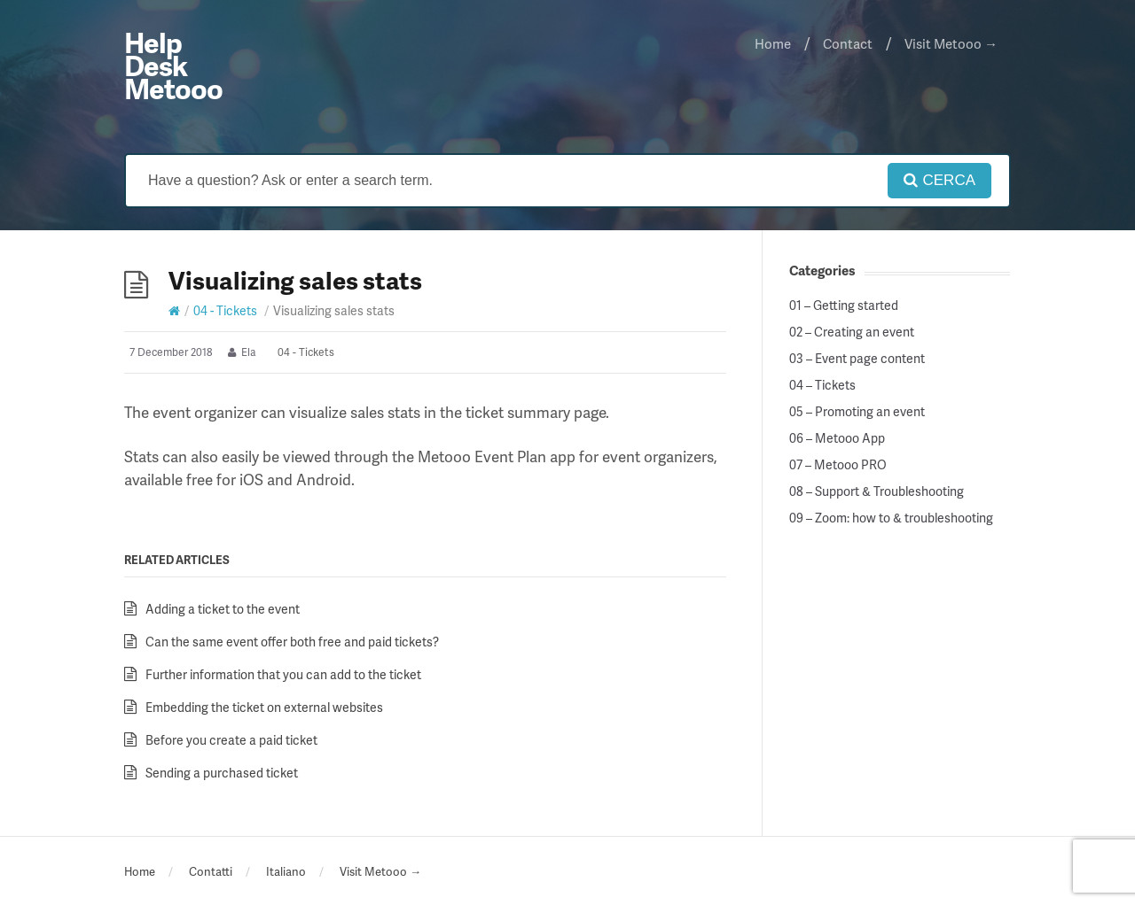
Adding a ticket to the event (222, 608)
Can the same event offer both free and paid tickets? (292, 641)
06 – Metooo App (837, 438)
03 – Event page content (857, 359)
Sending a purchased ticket (221, 772)
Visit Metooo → (951, 43)
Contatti (210, 871)
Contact (848, 43)
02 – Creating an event (851, 332)
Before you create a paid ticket (231, 739)
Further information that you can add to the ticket (283, 674)
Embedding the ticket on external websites (264, 707)
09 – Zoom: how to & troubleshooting (891, 518)
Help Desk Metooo (173, 65)
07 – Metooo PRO (838, 465)
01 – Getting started (843, 305)
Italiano (286, 871)
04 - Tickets (225, 310)
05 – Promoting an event (857, 412)
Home (773, 43)
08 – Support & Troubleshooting (876, 491)
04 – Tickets (822, 385)
